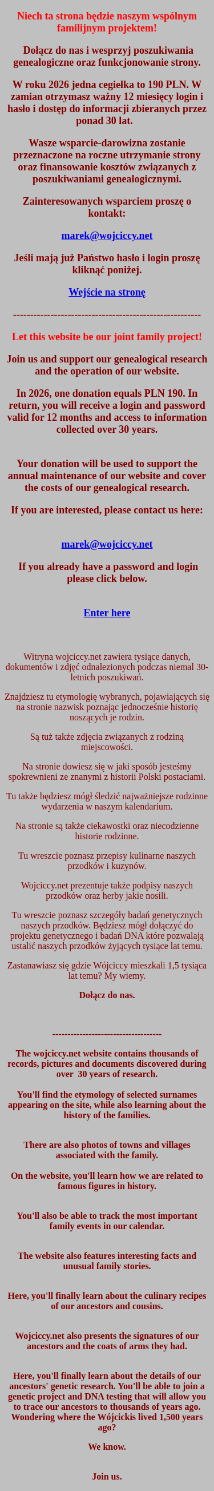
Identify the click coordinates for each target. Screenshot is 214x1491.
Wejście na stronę (107, 292)
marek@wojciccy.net (107, 544)
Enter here (107, 613)
